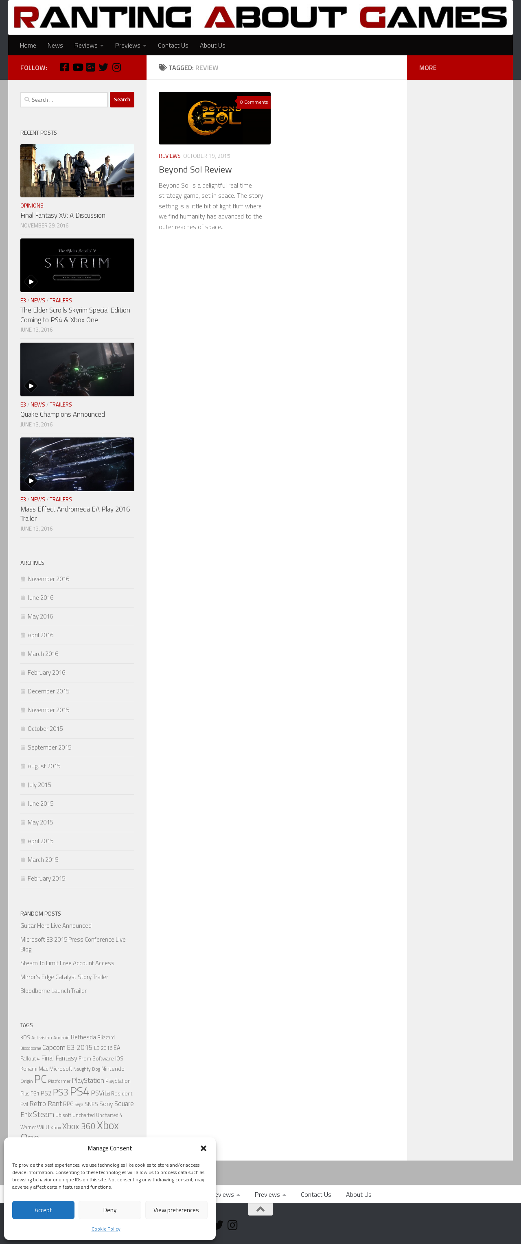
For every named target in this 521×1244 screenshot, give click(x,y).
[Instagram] (116, 67)
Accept (44, 1210)
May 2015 (40, 822)
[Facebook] (64, 67)
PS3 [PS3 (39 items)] (60, 1092)
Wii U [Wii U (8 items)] (43, 1127)
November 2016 (48, 579)
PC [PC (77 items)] (40, 1079)
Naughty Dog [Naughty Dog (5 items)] (86, 1069)
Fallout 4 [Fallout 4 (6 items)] (30, 1059)
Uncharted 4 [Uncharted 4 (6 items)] (109, 1115)
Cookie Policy (106, 1229)
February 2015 (46, 878)
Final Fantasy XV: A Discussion (62, 215)
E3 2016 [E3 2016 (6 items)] (103, 1048)
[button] (203, 1148)
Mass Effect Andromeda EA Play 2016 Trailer (75, 514)
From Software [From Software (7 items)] (96, 1058)
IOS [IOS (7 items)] (119, 1058)
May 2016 (40, 616)
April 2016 (40, 635)
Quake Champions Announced (62, 414)
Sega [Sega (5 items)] (79, 1104)
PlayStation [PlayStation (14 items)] (88, 1080)
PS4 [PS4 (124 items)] (80, 1091)
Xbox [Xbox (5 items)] (55, 1127)
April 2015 (40, 841)
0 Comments (254, 102)
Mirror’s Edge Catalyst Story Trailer (64, 977)
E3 (23, 300)
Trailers (61, 300)
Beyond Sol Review (195, 169)
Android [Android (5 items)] (61, 1037)
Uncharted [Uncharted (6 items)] (83, 1115)
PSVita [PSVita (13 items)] (100, 1093)
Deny (109, 1210)
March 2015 (43, 859)
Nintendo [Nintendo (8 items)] (113, 1068)
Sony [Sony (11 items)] (106, 1103)
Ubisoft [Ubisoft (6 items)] (63, 1115)
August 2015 (44, 766)
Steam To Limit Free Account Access (67, 963)
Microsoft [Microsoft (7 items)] (60, 1069)
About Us (212, 45)
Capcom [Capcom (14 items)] (54, 1047)
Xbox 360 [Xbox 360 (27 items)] (79, 1126)
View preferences (176, 1210)
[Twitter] (103, 67)
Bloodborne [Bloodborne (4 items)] (30, 1048)
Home (28, 45)
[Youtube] (77, 67)
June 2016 (40, 597)
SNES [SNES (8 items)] (91, 1104)
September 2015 (49, 747)
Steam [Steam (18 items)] (43, 1114)
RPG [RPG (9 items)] (68, 1103)
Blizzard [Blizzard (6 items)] (106, 1037)
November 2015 (48, 710)
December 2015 (48, 691)
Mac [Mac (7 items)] (43, 1069)
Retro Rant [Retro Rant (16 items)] (45, 1103)
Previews (127, 45)
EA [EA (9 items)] (117, 1047)
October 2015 (45, 728)
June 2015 (40, 803)
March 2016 (43, 653)
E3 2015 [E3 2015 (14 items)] (80, 1047)
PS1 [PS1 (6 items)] (35, 1094)
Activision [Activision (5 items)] (41, 1037)
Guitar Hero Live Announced (56, 925)
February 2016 (46, 672)
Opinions (32, 205)
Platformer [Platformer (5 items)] (59, 1081)
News (55, 45)
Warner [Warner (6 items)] (28, 1127)
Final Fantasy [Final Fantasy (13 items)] (59, 1058)
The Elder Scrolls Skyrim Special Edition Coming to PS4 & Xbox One (75, 315)
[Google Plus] (90, 67)
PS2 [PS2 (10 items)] (46, 1093)
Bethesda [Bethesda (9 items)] (83, 1037)
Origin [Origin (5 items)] (26, 1081)
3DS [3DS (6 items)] (25, 1037)
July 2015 (39, 784)
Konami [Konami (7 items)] (28, 1069)
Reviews (86, 45)
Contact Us (173, 45)
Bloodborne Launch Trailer (53, 990)
